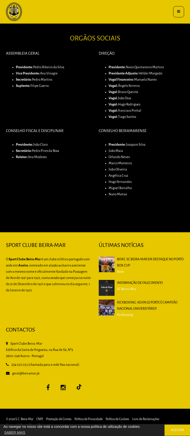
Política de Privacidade (88, 419)
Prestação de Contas (58, 419)
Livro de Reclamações (145, 419)
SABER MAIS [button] (14, 433)
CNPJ (39, 419)
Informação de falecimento (140, 283)
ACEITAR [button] (177, 430)
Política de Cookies (117, 419)
